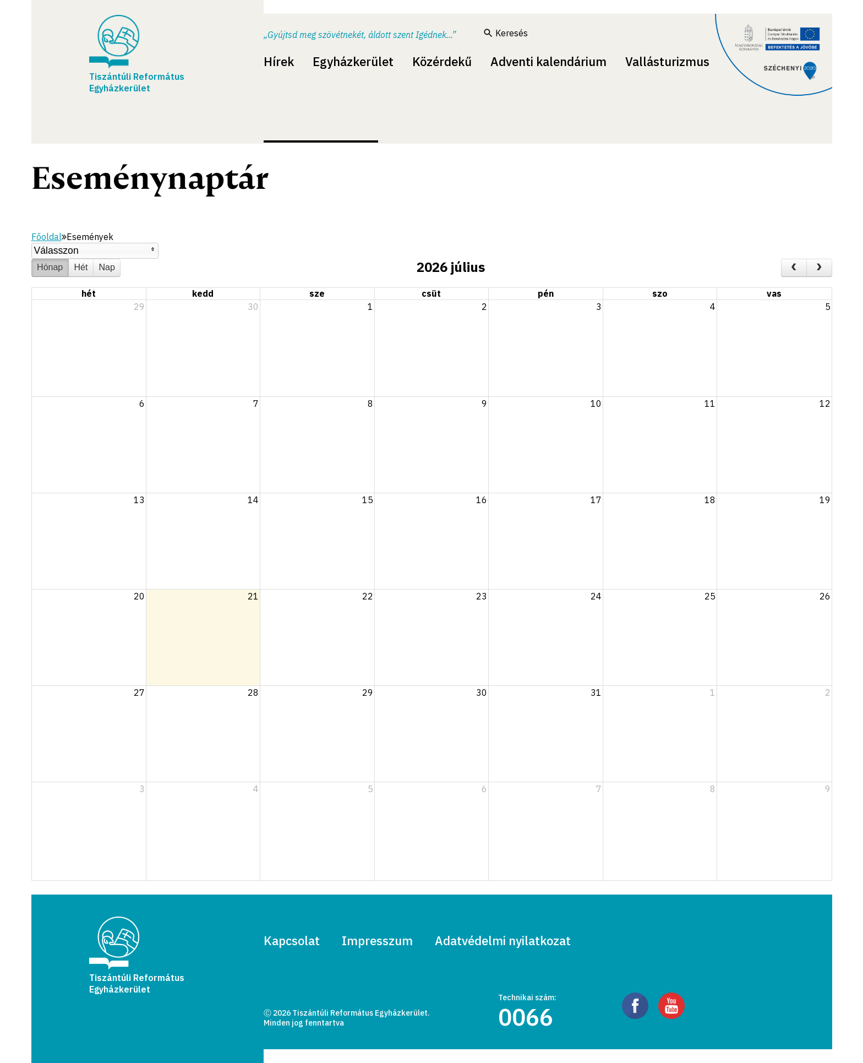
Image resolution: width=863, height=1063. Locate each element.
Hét (81, 267)
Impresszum (377, 940)
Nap (107, 267)
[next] (819, 268)
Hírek (279, 61)
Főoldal (46, 236)
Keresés (506, 33)
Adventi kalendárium (548, 61)
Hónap (50, 267)
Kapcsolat (292, 940)
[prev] (794, 268)
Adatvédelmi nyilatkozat (503, 940)
